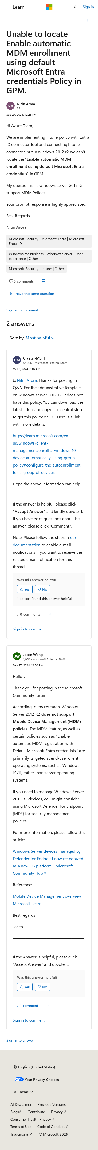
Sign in (88, 6)
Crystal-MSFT (34, 358)
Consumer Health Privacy (30, 1119)
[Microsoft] (49, 7)
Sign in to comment (22, 309)
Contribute (36, 1111)
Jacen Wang (33, 654)
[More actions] (87, 20)
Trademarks (19, 1134)
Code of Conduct (51, 1126)
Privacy (57, 1111)
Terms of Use (20, 1126)
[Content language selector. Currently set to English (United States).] (34, 1067)
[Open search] (75, 7)
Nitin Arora (26, 103)
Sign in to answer (20, 1040)
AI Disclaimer (20, 1104)
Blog (14, 1111)
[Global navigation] (5, 7)
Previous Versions (52, 1104)
